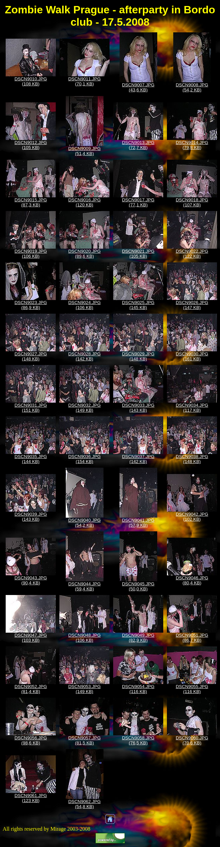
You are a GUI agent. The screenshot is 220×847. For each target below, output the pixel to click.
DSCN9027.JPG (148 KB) (30, 356)
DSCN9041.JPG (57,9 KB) (138, 523)
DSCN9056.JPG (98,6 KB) (30, 740)
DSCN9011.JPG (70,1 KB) (84, 81)
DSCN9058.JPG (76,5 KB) (138, 740)
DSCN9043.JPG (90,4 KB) (30, 580)
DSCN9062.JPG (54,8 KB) (84, 804)
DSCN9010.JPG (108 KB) (30, 81)
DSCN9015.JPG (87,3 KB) (30, 202)
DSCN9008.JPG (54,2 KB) (192, 87)
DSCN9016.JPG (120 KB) (84, 202)
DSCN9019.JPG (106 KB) (30, 254)
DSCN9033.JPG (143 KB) (138, 408)
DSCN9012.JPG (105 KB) (30, 145)
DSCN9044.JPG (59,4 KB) (84, 586)
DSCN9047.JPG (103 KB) (30, 638)
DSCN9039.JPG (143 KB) (30, 517)
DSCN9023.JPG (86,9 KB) (30, 305)
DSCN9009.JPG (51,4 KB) (84, 151)
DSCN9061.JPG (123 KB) (30, 798)
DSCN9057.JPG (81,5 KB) (84, 740)
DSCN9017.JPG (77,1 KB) (138, 202)
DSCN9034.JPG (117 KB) (192, 408)
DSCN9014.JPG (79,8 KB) (192, 145)
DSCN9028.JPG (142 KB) (84, 356)
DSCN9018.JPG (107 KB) (192, 202)
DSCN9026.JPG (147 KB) (192, 305)
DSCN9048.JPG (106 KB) (84, 638)
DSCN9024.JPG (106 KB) (84, 305)
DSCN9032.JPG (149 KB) (84, 408)
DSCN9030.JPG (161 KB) (192, 356)
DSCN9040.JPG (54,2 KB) (84, 523)
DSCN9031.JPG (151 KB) (30, 408)
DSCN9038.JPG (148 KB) (192, 459)
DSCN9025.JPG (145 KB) (138, 305)
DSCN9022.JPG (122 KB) (192, 254)
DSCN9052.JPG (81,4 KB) (30, 689)
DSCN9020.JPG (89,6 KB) (84, 254)
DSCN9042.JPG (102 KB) (192, 517)
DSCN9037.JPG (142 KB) (138, 459)
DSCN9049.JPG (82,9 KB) (138, 638)
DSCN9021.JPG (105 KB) (138, 254)
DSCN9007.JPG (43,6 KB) (138, 87)
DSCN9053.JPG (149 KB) (84, 689)
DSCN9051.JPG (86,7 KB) (192, 638)
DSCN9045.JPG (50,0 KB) (138, 586)
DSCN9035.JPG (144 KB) (30, 459)
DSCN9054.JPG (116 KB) (138, 689)
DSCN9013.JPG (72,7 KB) (138, 145)
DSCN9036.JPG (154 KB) (84, 459)
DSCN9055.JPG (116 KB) (192, 689)
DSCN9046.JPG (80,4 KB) (192, 580)
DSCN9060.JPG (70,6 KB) (192, 740)
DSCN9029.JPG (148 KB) (138, 356)
